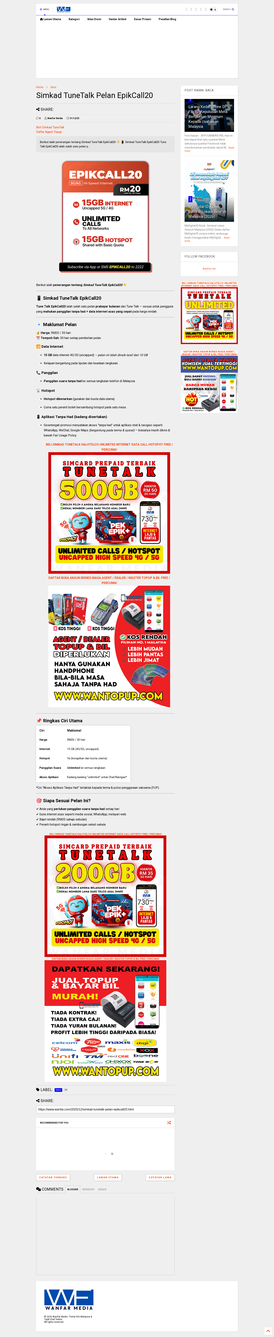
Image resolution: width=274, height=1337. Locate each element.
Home (39, 87)
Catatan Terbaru (53, 1177)
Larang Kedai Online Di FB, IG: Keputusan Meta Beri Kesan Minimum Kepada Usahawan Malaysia (207, 116)
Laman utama (108, 1177)
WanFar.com (209, 268)
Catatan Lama (160, 1177)
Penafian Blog (167, 19)
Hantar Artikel (117, 19)
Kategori (74, 19)
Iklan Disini (94, 19)
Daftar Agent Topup (49, 132)
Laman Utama (50, 19)
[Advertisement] (137, 51)
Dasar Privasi (142, 19)
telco (53, 87)
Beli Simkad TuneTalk (50, 127)
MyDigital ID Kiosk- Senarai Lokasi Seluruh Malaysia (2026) (207, 211)
